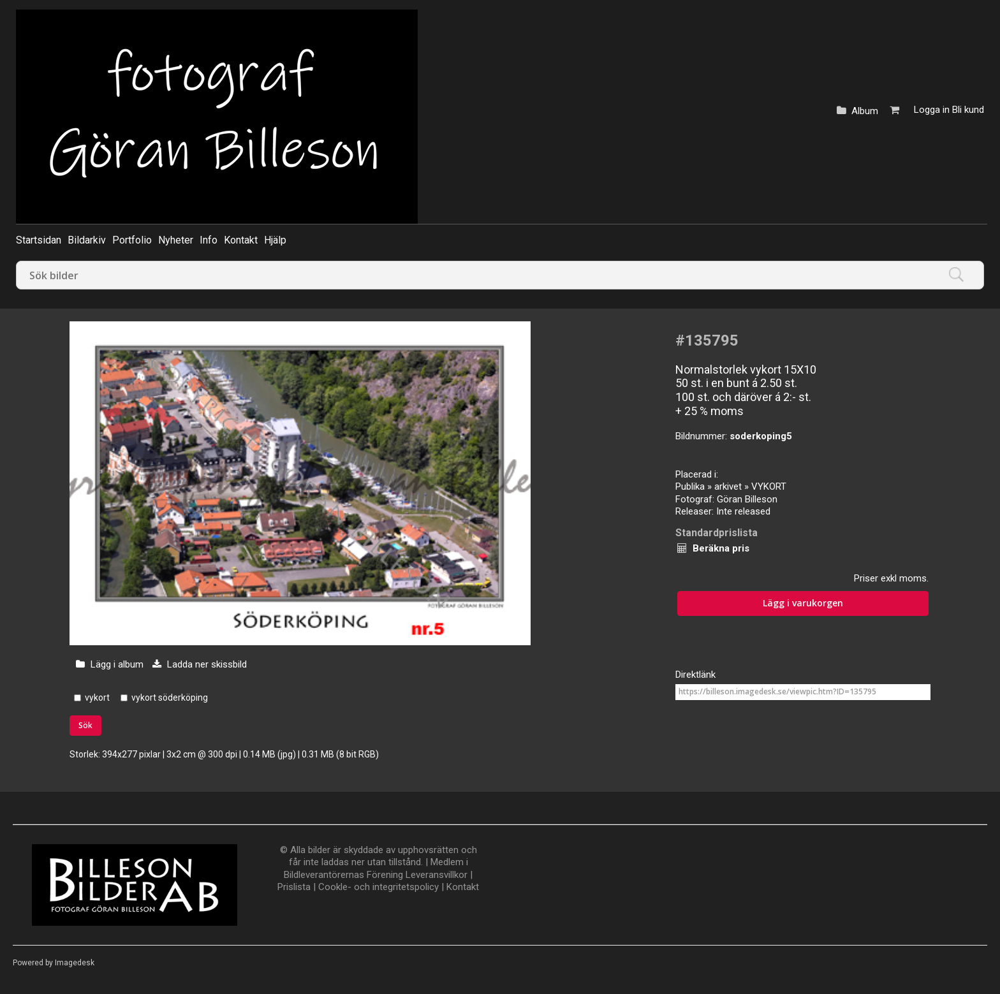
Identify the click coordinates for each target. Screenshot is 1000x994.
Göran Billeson (747, 499)
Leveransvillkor (436, 875)
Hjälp (275, 240)
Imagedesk (74, 962)
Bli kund (968, 109)
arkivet (728, 486)
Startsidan (38, 240)
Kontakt (241, 240)
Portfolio (132, 240)
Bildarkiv (87, 240)
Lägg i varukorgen (803, 603)
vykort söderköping (169, 697)
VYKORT (768, 486)
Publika (690, 486)
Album (864, 111)
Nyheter (175, 240)
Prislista (294, 887)
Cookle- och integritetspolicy (378, 887)
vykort (97, 697)
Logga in (932, 109)
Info (208, 240)
